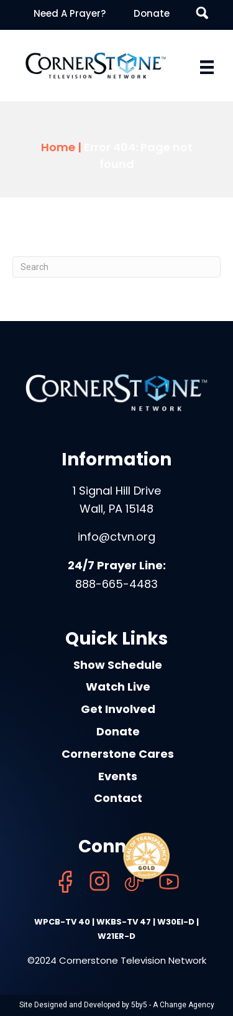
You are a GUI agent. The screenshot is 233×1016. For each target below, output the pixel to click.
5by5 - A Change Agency (172, 1004)
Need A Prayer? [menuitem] (70, 13)
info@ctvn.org (116, 536)
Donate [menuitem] (152, 13)
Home (58, 147)
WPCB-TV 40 (62, 922)
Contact (118, 798)
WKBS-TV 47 (123, 922)
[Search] (116, 266)
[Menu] (206, 67)
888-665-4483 (116, 584)
